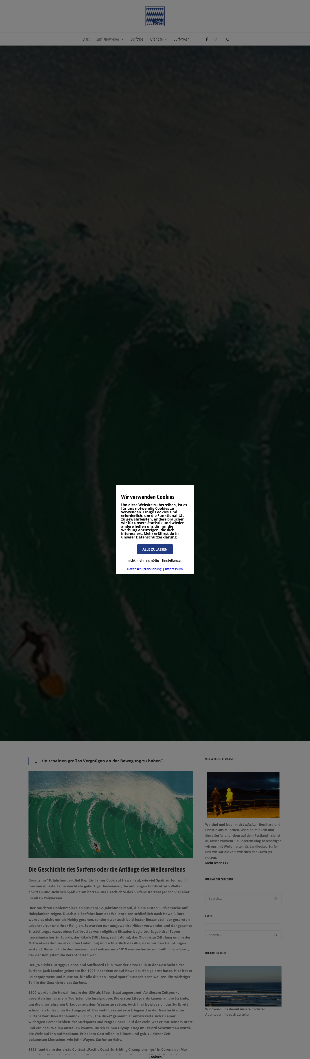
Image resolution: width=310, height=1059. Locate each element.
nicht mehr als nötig (143, 560)
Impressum (174, 569)
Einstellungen (172, 560)
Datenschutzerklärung (144, 569)
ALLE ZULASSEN (155, 549)
